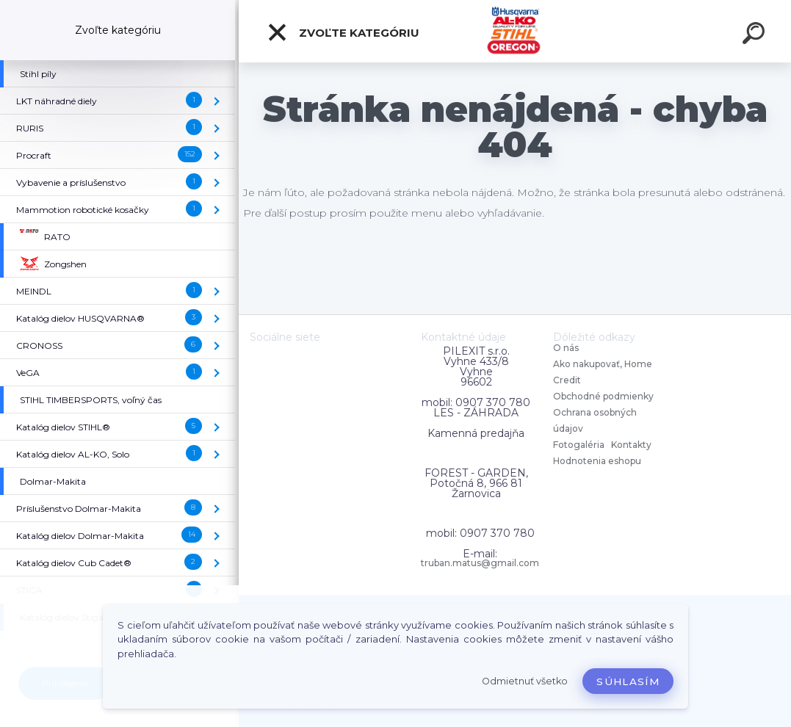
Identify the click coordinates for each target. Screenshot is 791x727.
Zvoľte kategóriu (343, 32)
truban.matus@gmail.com (480, 563)
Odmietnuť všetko (525, 681)
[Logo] (515, 31)
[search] (756, 35)
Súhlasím (628, 681)
